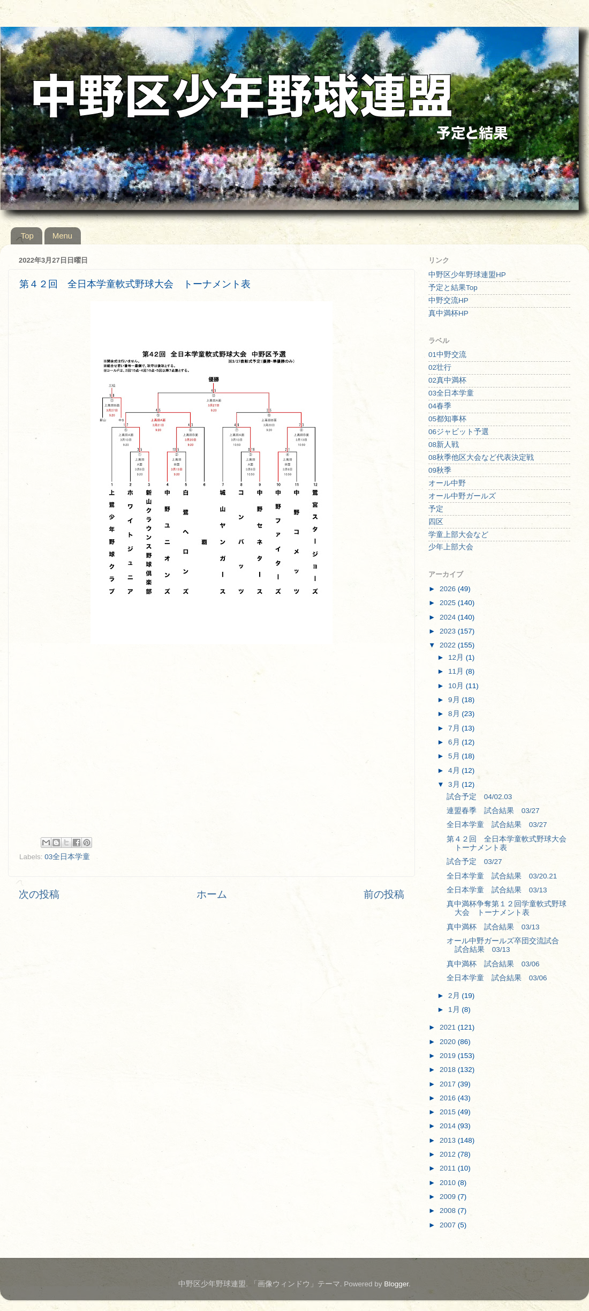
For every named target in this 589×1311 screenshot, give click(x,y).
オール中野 (447, 483)
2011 (449, 1168)
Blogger (396, 1284)
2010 (449, 1183)
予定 (435, 509)
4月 (455, 770)
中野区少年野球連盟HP (467, 275)
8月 (455, 714)
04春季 (439, 406)
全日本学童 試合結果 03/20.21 (502, 876)
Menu (62, 235)
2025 (449, 603)
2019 (449, 1056)
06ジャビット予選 (458, 432)
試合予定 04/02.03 (479, 797)
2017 (449, 1084)
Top (27, 235)
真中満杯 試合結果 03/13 (493, 927)
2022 (449, 645)
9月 (455, 700)
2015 (449, 1112)
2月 (455, 996)
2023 (449, 631)
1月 (455, 1009)
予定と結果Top (453, 288)
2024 (449, 617)
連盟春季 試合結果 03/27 (493, 811)
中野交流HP (448, 300)
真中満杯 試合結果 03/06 (493, 964)
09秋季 (439, 470)
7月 (455, 728)
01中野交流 (447, 355)
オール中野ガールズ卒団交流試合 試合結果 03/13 (507, 945)
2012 (449, 1154)
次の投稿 (39, 894)
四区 (435, 522)
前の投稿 (384, 894)
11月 (457, 671)
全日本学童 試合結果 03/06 (497, 978)
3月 (455, 784)
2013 (449, 1140)
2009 (449, 1197)
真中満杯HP (448, 313)
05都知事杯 (447, 419)
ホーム (212, 894)
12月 (457, 657)
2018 (449, 1070)
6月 (455, 742)
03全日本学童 (67, 857)
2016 (449, 1098)
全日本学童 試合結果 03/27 (497, 825)
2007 (449, 1225)
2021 (449, 1027)
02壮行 (439, 367)
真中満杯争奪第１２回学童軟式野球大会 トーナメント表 (507, 908)
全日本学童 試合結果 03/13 (497, 890)
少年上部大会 (450, 547)
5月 (455, 756)
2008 (449, 1210)
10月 (457, 686)
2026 (449, 589)
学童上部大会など (458, 535)
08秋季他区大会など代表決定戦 (481, 457)
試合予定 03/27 (474, 862)
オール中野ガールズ (462, 496)
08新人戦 (443, 445)
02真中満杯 (447, 380)
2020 (449, 1042)
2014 (449, 1126)
